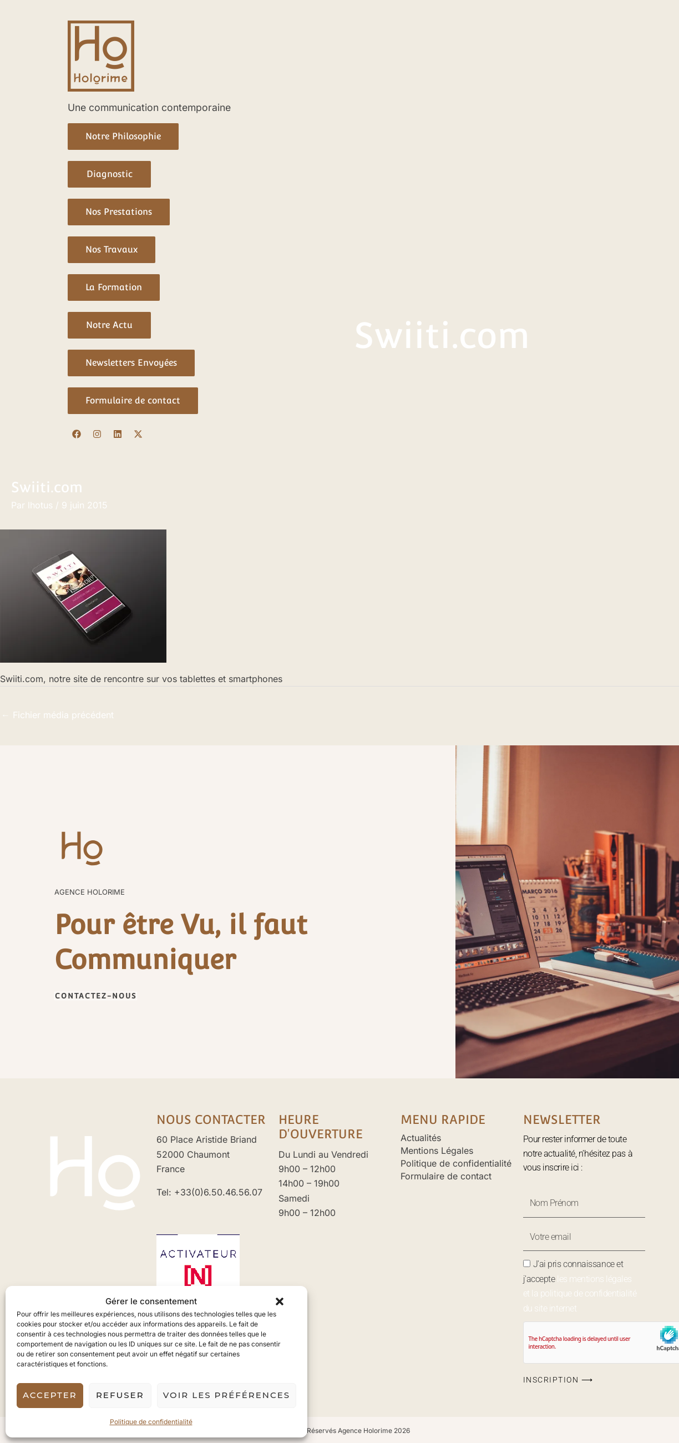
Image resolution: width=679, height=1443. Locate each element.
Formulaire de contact (446, 1176)
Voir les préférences (226, 1395)
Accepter (50, 1395)
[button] (279, 1301)
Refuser (120, 1395)
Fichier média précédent (57, 714)
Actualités (421, 1137)
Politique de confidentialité (151, 1421)
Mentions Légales (437, 1150)
